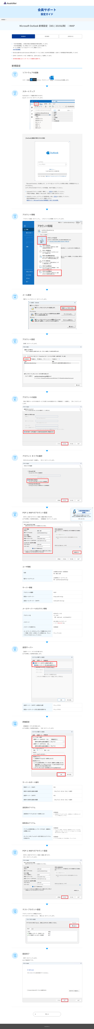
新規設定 (3, 19)
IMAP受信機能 (16, 49)
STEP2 (50, 191)
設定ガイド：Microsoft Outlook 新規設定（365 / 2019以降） (43, 200)
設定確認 (47, 36)
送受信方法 (70, 36)
